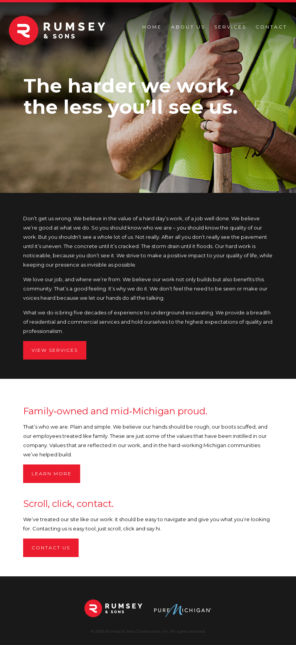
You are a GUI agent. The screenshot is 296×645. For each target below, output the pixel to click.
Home (152, 27)
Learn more (52, 473)
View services (55, 350)
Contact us (51, 547)
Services (230, 27)
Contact (271, 27)
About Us (188, 27)
